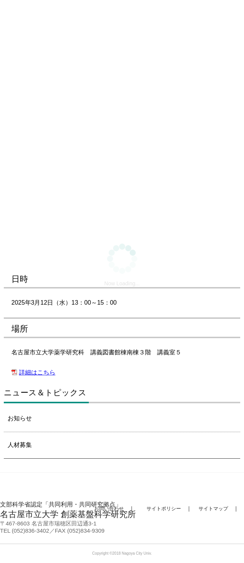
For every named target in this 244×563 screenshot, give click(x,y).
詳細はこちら (37, 372)
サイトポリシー (163, 508)
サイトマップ (213, 508)
